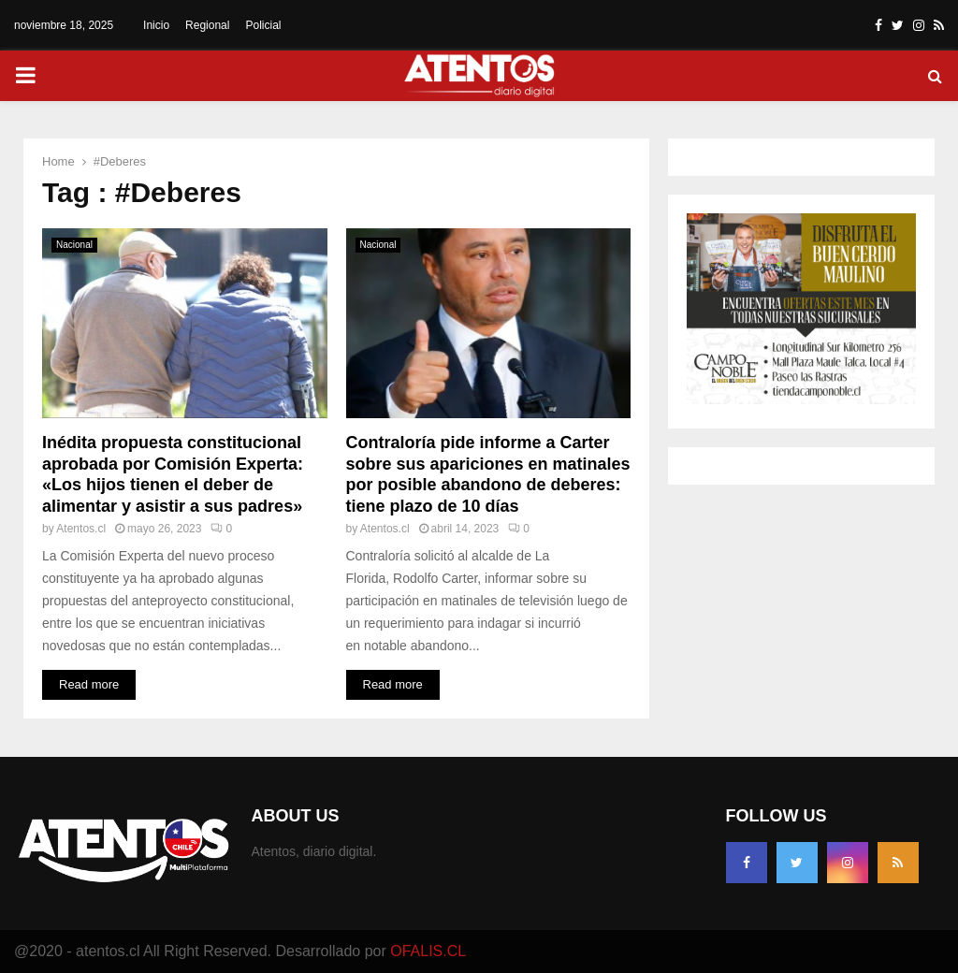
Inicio (156, 25)
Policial (263, 25)
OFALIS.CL (428, 951)
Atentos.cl (81, 528)
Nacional (74, 245)
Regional (207, 25)
